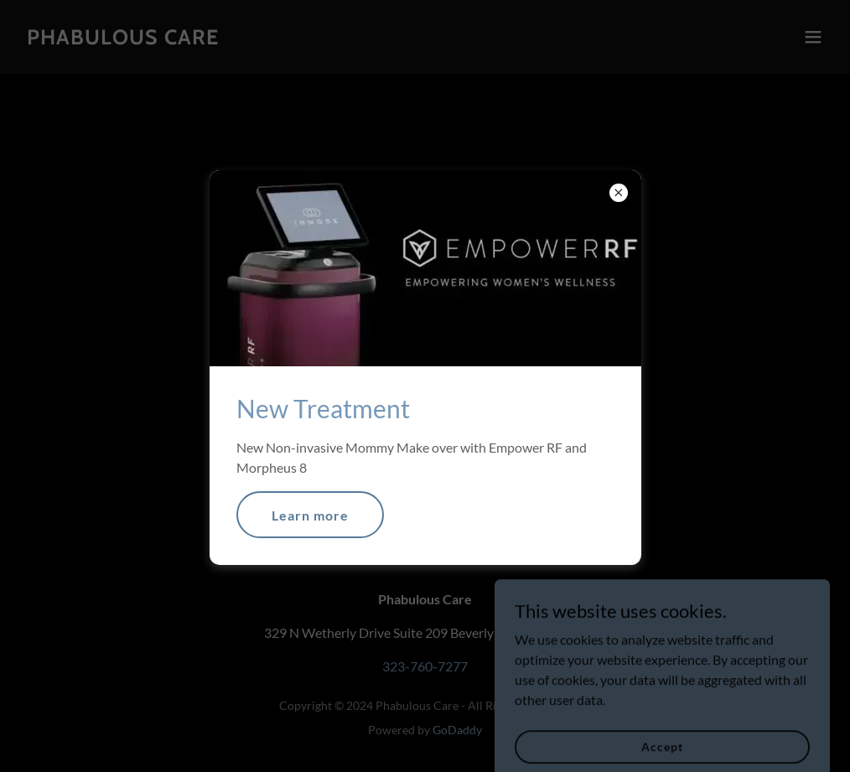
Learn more (310, 515)
